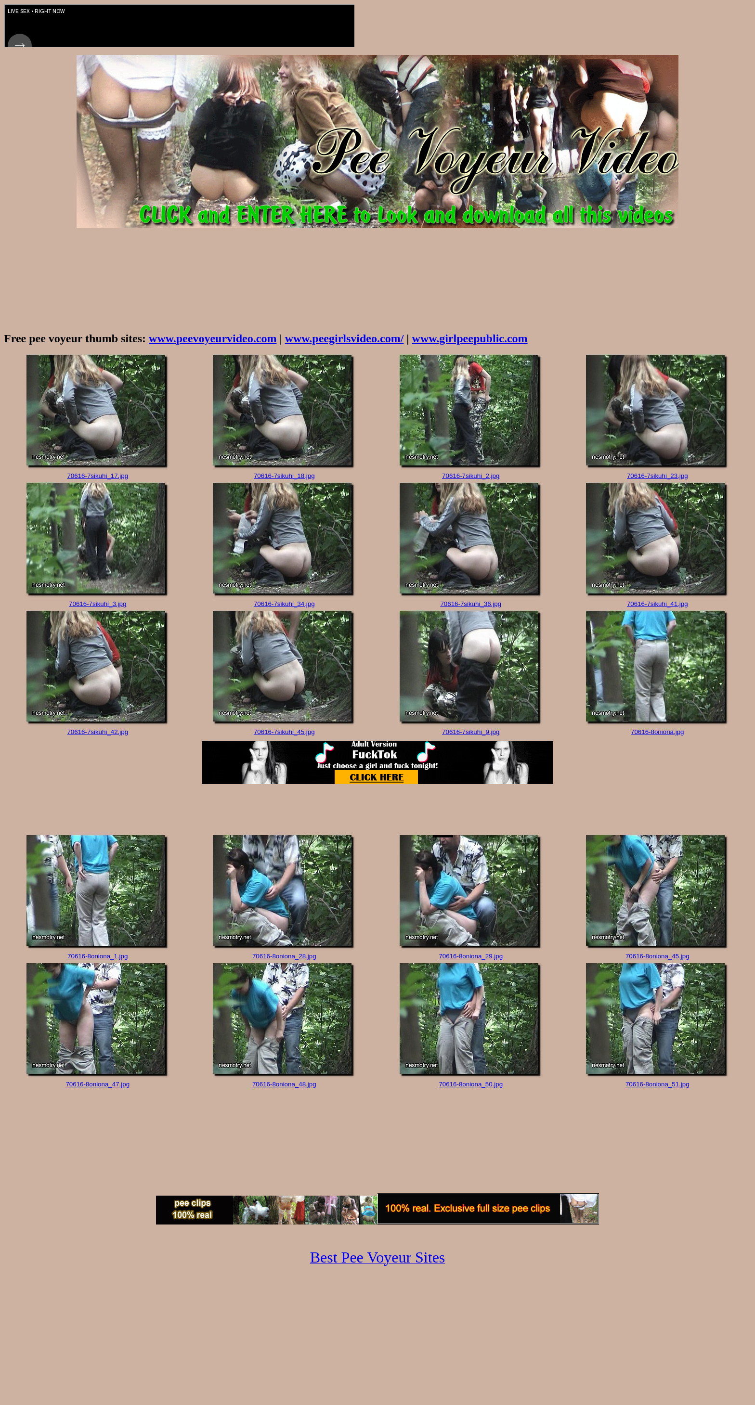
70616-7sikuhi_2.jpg (470, 475)
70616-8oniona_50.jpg (471, 1084)
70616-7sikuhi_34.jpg (284, 603)
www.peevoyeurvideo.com (212, 338)
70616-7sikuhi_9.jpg (470, 731)
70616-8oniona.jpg (657, 731)
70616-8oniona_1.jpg (97, 956)
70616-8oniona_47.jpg (97, 1084)
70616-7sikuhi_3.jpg (97, 603)
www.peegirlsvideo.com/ (344, 338)
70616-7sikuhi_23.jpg (657, 475)
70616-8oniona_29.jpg (471, 956)
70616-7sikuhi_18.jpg (284, 475)
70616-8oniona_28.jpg (284, 956)
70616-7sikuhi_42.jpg (97, 731)
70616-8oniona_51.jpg (657, 1084)
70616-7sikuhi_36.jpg (470, 603)
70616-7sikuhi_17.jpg (97, 475)
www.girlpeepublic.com (470, 338)
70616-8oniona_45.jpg (657, 956)
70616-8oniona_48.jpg (284, 1084)
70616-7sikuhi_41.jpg (657, 603)
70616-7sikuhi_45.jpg (284, 731)
